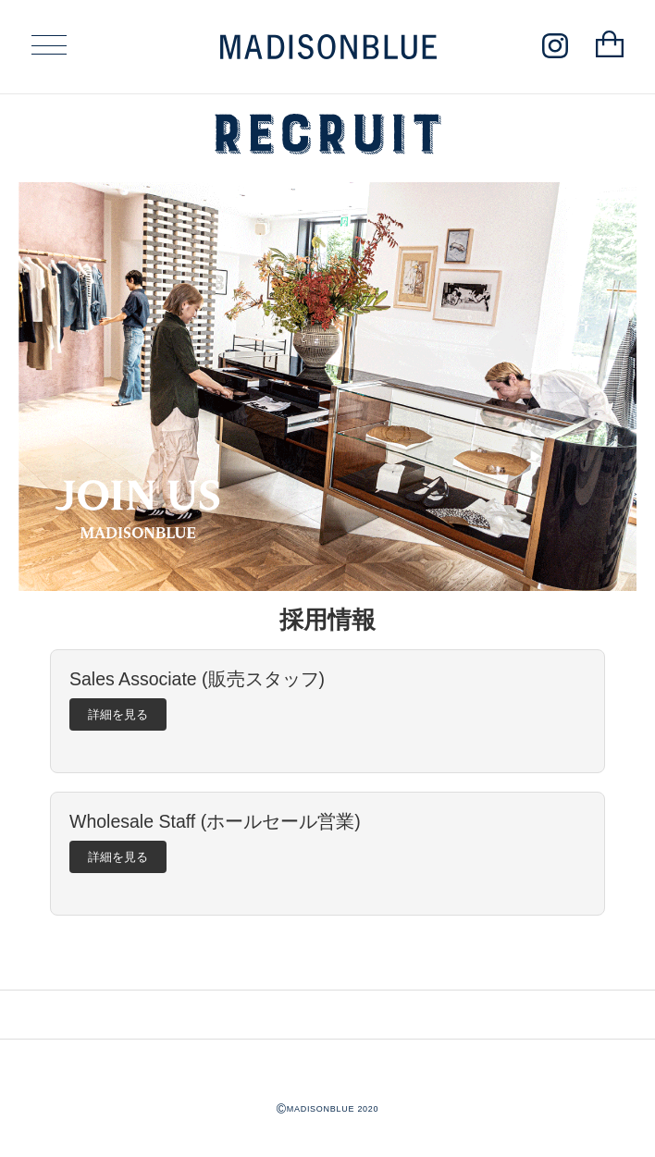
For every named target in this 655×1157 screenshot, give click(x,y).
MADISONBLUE (327, 1074)
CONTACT (272, 1013)
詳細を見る (118, 714)
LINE (346, 1013)
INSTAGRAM (309, 1013)
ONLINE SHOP (383, 1013)
